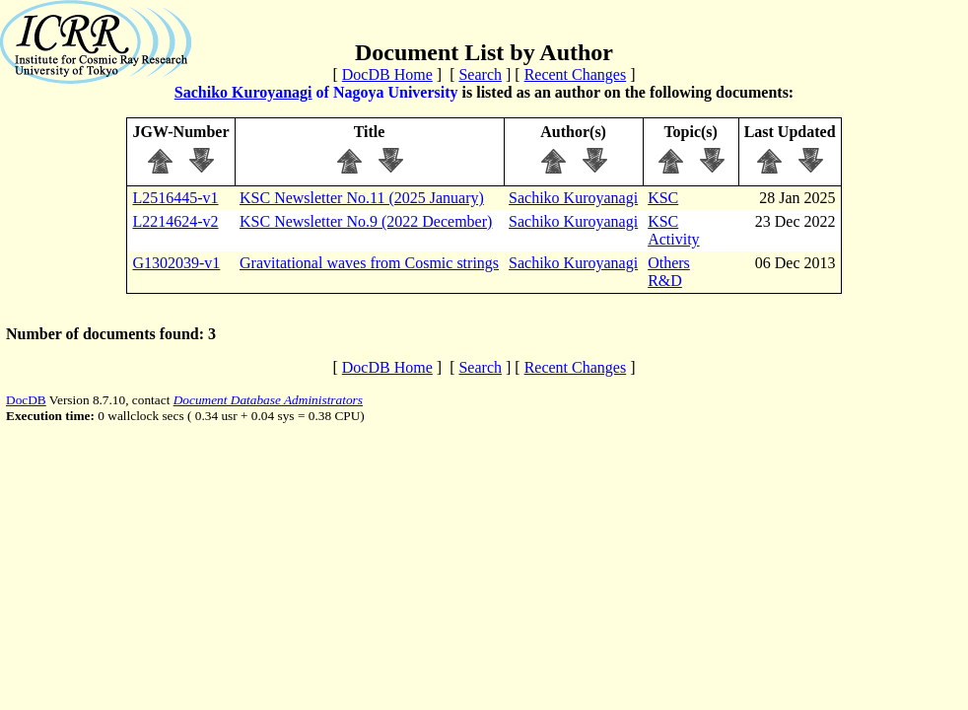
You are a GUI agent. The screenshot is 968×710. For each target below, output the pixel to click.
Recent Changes (575, 74)
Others (669, 262)
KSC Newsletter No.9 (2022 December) (366, 221)
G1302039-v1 (176, 262)
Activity (673, 239)
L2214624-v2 (175, 221)
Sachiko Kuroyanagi (243, 92)
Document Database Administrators (268, 399)
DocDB (26, 399)
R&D (665, 280)
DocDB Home (387, 74)
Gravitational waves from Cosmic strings (369, 262)
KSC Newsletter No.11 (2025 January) (362, 197)
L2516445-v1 (175, 197)
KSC (663, 197)
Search (480, 74)
